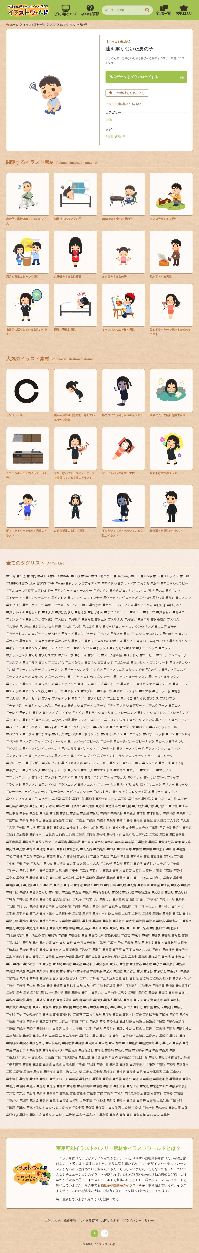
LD (158, 576)
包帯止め (115, 834)
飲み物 (163, 1107)
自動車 (69, 1043)
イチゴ (117, 590)
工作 (39, 885)
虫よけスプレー (20, 1057)
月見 (178, 935)
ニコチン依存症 (118, 720)
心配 (118, 892)
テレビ (13, 712)
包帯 (102, 834)
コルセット (141, 662)
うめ (171, 597)
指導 (118, 913)
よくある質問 (88, 1220)
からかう (64, 641)
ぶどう (78, 755)
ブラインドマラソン (114, 755)
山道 (179, 878)
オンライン (16, 619)
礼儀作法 (126, 1007)
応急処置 (144, 892)
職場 (55, 1036)
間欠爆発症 (135, 1093)
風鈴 (22, 1107)
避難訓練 (86, 1086)
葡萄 (111, 1050)
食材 (138, 1107)
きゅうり (102, 648)
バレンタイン (113, 734)
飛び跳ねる (37, 1107)
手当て (179, 906)
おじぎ (161, 605)
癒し (32, 1000)
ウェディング (115, 597)
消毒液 (97, 971)
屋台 (122, 878)
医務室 (143, 834)
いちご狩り (146, 590)
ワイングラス (18, 799)
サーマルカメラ (78, 669)
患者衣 (120, 899)
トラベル (94, 712)
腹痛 (25, 1043)
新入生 (57, 928)
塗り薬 (138, 856)
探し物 (13, 921)
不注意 (79, 799)
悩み (132, 899)
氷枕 (167, 957)
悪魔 (12, 906)
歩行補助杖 (16, 957)
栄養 (130, 942)
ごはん (92, 662)
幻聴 (123, 885)
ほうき (179, 763)
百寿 (129, 1000)
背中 (118, 1036)
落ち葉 (72, 1050)
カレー (92, 641)
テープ (101, 705)
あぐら (144, 583)
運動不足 (162, 1079)
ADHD (44, 576)
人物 (109, 119)
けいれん (132, 655)
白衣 (119, 1000)
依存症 (13, 820)
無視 (22, 985)
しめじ (91, 676)
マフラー (149, 770)
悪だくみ (168, 899)
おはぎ (82, 612)
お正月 (102, 619)
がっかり (54, 633)
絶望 (12, 1028)
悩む (142, 899)
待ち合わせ (103, 892)
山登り (157, 878)
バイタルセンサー (79, 727)
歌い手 (86, 949)
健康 (92, 820)
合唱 (52, 849)
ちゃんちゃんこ (42, 705)
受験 (22, 849)
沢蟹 (48, 964)
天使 (73, 863)
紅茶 (75, 1021)
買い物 (64, 1071)
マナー (134, 770)
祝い (160, 1007)
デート (88, 705)
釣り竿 (54, 1093)
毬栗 (81, 957)
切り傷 (166, 827)
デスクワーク (158, 705)
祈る (139, 1007)
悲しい (23, 906)
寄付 (179, 870)
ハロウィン (134, 734)
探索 (35, 921)
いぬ (161, 590)
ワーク (159, 791)
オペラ (137, 612)
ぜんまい (15, 698)
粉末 (12, 1021)
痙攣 (174, 992)
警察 (172, 1064)
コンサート (160, 662)
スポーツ (106, 691)
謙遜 (152, 1064)
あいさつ (74, 583)
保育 (25, 820)
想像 (35, 906)
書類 (167, 935)
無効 (12, 985)
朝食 (28, 942)
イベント (174, 590)
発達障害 (65, 1000)
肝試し (86, 1036)
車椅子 (13, 1079)
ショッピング (67, 684)
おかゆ (96, 605)
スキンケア (147, 684)
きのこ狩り (160, 641)
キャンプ (34, 648)
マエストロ (104, 770)
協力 (144, 842)
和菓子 (160, 849)
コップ (46, 662)
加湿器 (23, 834)
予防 (35, 806)
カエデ (162, 626)
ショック (48, 684)
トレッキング (179, 712)
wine (61, 583)
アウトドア (128, 583)
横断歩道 (72, 949)
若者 (178, 1043)
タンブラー (170, 698)
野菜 (22, 1093)
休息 (45, 813)
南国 (154, 842)
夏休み (158, 856)
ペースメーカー (97, 763)
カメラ (13, 641)
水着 (144, 957)
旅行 (115, 928)
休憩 (55, 813)
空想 (79, 1014)
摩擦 (68, 921)
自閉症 (116, 1043)
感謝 (78, 906)
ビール (163, 741)
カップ (68, 633)
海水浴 (84, 971)
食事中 (103, 1107)
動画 (72, 834)
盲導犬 (13, 1007)
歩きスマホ (143, 949)
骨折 (72, 1115)
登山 (79, 1000)
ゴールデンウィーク (173, 655)
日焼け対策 (16, 935)
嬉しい (151, 863)
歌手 (98, 949)
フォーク (63, 755)
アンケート (65, 590)
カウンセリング (143, 626)
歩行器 (170, 949)
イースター (84, 590)
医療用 (30, 842)
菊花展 (37, 1050)
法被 (79, 964)
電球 (55, 1100)
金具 (32, 1093)
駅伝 (25, 1115)
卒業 (121, 842)
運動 (149, 1079)
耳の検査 (125, 1028)
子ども (164, 863)
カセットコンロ (20, 633)
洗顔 (182, 964)
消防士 (131, 971)
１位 (22, 576)
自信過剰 (55, 1043)
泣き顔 (103, 964)
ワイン (172, 791)
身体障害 (156, 1071)
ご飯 (12, 669)
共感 (32, 827)
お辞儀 (56, 626)
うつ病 (159, 597)
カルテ (79, 641)
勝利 (82, 834)
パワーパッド (155, 734)
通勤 (98, 1079)
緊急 (22, 1028)
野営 (12, 1093)
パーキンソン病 (143, 720)
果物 (113, 942)
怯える (47, 899)
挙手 (128, 913)
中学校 (149, 799)
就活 (102, 878)
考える (110, 1028)
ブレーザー (16, 763)
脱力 (175, 1036)
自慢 (81, 1043)
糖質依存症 (50, 1021)
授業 (168, 913)
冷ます (74, 827)
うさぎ (133, 597)
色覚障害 (148, 1043)
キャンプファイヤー (59, 648)
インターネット (39, 597)
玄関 (36, 992)
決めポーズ (34, 964)
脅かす (153, 1036)
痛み (12, 1000)
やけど (151, 777)
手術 (12, 913)
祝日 (170, 1007)
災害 (96, 978)
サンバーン (58, 676)
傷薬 (139, 820)
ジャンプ (15, 684)
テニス (176, 705)
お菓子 (13, 626)
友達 (188, 842)
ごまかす (107, 662)
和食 (172, 849)
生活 (60, 992)
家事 (129, 870)
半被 (101, 842)
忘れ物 (129, 892)
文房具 (33, 928)
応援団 (159, 892)
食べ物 (66, 1107)
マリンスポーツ (20, 777)
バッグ (59, 734)
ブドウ (91, 755)
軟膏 (25, 1079)
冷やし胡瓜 (90, 827)
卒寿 (111, 842)
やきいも (136, 777)
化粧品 (130, 834)
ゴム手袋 (123, 662)
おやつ (180, 612)
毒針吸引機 (66, 957)
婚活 (139, 863)
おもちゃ (165, 612)
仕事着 (13, 813)
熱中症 (91, 985)
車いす (177, 1071)
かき (174, 626)
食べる (53, 1107)
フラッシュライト (144, 755)
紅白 (65, 1021)
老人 (99, 1028)
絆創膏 (127, 1021)
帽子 (90, 885)
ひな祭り (70, 748)
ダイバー (80, 698)
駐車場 (37, 1115)
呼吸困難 (125, 849)
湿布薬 (13, 978)
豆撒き (184, 1064)
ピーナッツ (146, 741)
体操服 (117, 813)
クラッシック (148, 648)
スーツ (85, 684)
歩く (158, 949)
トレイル (146, 712)
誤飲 (125, 1064)
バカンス (102, 727)
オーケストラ (34, 605)
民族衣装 (94, 957)
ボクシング (33, 770)
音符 (143, 1100)
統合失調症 (177, 1021)
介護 (151, 806)
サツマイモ (136, 669)
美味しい (45, 1028)
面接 (112, 1100)
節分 (165, 1014)
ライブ (174, 777)
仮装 (25, 813)
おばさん (97, 612)
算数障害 (152, 1014)
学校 (25, 870)
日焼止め (34, 935)
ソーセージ (33, 698)
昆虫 (64, 935)
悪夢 (181, 899)
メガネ (52, 777)
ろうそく (121, 791)
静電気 (87, 1100)
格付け (149, 942)
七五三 (46, 799)
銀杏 (93, 1093)
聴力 (172, 1028)
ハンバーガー (57, 741)
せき (178, 691)
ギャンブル (84, 648)
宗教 (85, 870)
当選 (78, 892)
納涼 (95, 1021)
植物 (25, 949)
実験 (108, 870)
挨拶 (138, 913)
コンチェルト (181, 662)
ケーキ (82, 655)
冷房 (132, 827)
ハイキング (55, 727)
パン (171, 734)
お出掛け (34, 619)
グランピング (18, 655)
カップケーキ (86, 633)
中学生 (162, 799)
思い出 (23, 899)
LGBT (187, 576)
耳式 (139, 1028)
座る (177, 885)
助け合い (38, 834)
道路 (22, 1086)
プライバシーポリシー (138, 1220)
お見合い (41, 626)
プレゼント (52, 763)
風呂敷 (164, 1100)
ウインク (76, 597)
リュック (155, 784)
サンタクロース (20, 676)
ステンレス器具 (36, 691)
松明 (80, 942)
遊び (129, 1079)
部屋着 (121, 1086)
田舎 (77, 992)
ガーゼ (110, 626)
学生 (35, 870)
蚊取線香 (71, 1057)
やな (163, 777)
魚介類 (141, 1115)
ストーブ (57, 691)
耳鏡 (149, 1028)
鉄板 (66, 1093)
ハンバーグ (78, 741)
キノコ (131, 641)
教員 (142, 921)
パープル (15, 727)
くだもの (118, 648)
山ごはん (142, 878)
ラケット (15, 784)
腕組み (13, 1043)
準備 (35, 978)
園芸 (106, 856)
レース (42, 791)
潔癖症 (47, 978)
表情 (108, 1057)
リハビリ (125, 784)
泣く (115, 964)
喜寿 (29, 856)
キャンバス (16, 648)
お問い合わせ (110, 1220)
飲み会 (149, 1107)
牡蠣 (171, 985)
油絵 (59, 964)
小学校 (57, 878)
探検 (25, 921)
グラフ (166, 648)
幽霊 (157, 885)
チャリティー (18, 705)
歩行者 (183, 949)
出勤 (155, 827)
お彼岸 (75, 619)
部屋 (109, 1086)
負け (29, 1071)
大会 (49, 863)
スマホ (146, 691)
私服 (12, 1014)
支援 (88, 921)
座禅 (187, 885)
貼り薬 (77, 1071)
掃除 (158, 913)
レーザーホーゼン (21, 791)
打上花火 (48, 913)
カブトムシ (134, 633)
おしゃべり (16, 612)
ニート (98, 720)
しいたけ (76, 676)
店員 (167, 885)
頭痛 (153, 1100)
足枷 (143, 1071)
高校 (82, 1115)
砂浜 (96, 1007)
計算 (38, 1064)
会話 (76, 813)
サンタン (41, 676)
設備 (82, 1064)
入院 (12, 827)
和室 (139, 849)
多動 (12, 863)
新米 (98, 928)
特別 (12, 992)
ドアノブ (51, 712)
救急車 (120, 921)
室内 (118, 870)
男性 (134, 992)
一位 (34, 799)
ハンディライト (33, 741)
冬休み (61, 827)
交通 (101, 806)
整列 (12, 928)
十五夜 (89, 842)
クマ (132, 648)
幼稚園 (145, 885)
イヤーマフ (16, 597)
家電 (159, 870)
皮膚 (160, 1000)
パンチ (13, 741)
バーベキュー (34, 727)
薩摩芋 (139, 1050)
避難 (73, 1086)
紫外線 (114, 1021)
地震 (126, 856)
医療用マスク (47, 842)
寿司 (45, 878)
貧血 (39, 1071)
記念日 (70, 1064)
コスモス (31, 662)
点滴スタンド (162, 978)
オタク (49, 612)
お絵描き (160, 619)
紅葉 (85, 1021)
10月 (12, 576)
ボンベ (75, 770)
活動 (32, 971)
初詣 (188, 827)
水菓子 (156, 957)
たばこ (114, 698)
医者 (64, 842)
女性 (119, 863)
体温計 (131, 813)
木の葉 (47, 942)
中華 (174, 799)
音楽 (132, 1100)
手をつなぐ (149, 906)
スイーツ (113, 684)
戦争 (115, 906)
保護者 (60, 820)
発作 (42, 1000)
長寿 (110, 1093)
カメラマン (30, 641)
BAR (66, 576)
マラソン (165, 770)
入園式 (161, 820)
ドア (38, 712)
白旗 (99, 1000)
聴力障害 (15, 1036)
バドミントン (90, 734)
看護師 (26, 1007)
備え (122, 820)
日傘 (132, 928)
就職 (112, 878)
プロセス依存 (73, 763)
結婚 (139, 1021)
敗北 (132, 921)
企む (35, 813)
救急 (108, 921)
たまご (128, 698)
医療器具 (178, 834)
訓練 (48, 1064)
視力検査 (167, 1057)
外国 (180, 856)
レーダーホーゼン (63, 791)
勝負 (92, 834)
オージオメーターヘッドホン (68, 605)
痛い (185, 992)
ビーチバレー (125, 741)
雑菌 (25, 1100)
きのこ (144, 641)
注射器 (137, 964)
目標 (177, 1000)
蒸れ (121, 1050)
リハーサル (107, 784)
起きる (110, 1071)
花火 (168, 1043)
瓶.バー (48, 992)
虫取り (39, 1057)
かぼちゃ (171, 633)
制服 (12, 834)
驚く (62, 1115)
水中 (134, 957)
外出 (170, 856)
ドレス (161, 712)
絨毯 (162, 1021)
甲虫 (87, 992)
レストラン (104, 791)
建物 (25, 892)
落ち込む (87, 1050)
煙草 (59, 985)
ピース (94, 741)
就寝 (92, 878)
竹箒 (108, 1014)
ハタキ (30, 734)
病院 (164, 992)
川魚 (29, 885)
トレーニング (127, 712)
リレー (170, 784)
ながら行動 (62, 720)
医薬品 (75, 842)
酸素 (146, 1086)
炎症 (136, 978)
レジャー (86, 791)
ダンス (154, 698)
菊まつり (22, 1050)
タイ (48, 698)
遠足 (52, 1086)
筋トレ (130, 1014)
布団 (49, 885)
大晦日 (61, 863)
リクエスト (88, 784)
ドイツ (66, 712)
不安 (68, 799)
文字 (22, 928)
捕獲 (148, 913)
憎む (88, 906)
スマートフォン (127, 691)
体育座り (156, 813)
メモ (80, 777)
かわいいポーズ (111, 641)
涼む (150, 971)
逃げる (86, 1079)
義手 (89, 1028)
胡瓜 (142, 1036)
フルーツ (167, 755)
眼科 (59, 1007)
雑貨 (35, 1100)
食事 (91, 1107)
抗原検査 (65, 913)
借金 (82, 820)
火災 (76, 978)
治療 (69, 964)
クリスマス (49, 655)
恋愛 (59, 899)
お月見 (89, 619)
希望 (59, 885)
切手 (178, 827)
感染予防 (48, 906)
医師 (155, 834)
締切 (32, 1028)
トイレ (79, 712)
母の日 (40, 957)
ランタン (31, 784)
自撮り (93, 1043)
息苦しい (92, 899)
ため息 (141, 698)
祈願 (150, 1007)
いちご (130, 590)
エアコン (184, 597)
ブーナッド (107, 748)
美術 (79, 1028)
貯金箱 (51, 1071)
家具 (139, 870)
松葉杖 (91, 942)
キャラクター (181, 641)
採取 (178, 913)
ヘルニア (151, 763)
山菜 (169, 878)
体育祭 (170, 813)
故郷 (98, 921)
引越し (56, 892)
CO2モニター (103, 576)
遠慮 (42, 1086)
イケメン (102, 590)
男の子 (121, 136)
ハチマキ (44, 734)
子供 (176, 863)
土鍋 (116, 856)
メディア (67, 777)
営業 (52, 856)
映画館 (75, 935)
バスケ (143, 727)
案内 (160, 942)
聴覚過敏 (41, 1036)
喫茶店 (40, 856)
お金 (78, 626)
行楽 (97, 1057)
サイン (97, 669)
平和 (100, 885)
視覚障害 (15, 1064)
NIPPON (15, 583)
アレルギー (45, 590)
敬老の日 (175, 921)
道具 (12, 1086)
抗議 (78, 913)
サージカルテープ (31, 669)
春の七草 (97, 935)
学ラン (13, 870)
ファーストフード (131, 748)
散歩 (162, 921)
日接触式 (159, 928)
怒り (171, 892)
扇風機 (126, 906)
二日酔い (75, 806)
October (30, 583)
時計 (137, 935)
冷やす (107, 827)
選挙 (62, 1086)
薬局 (165, 1050)
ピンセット (88, 748)
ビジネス (15, 748)
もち (110, 777)
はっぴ (72, 734)
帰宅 (80, 885)
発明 (52, 1000)
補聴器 (126, 1057)
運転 (188, 1079)
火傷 (66, 978)
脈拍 (165, 1036)
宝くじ (96, 870)
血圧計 (86, 1057)
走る (89, 1071)
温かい (174, 971)
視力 (154, 1057)
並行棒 (135, 799)
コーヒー (149, 655)
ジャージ (106, 676)
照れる (71, 985)
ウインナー (94, 597)
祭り (180, 1007)
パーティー (182, 720)
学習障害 (48, 870)
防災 (160, 1093)
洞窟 (12, 971)
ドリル (109, 712)
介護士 (163, 806)
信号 (72, 820)
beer (87, 576)
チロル (75, 705)
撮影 (78, 921)
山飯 (12, 885)
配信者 (134, 1086)
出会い (143, 827)
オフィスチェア (118, 612)
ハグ (115, 727)
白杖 (109, 1000)
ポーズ (166, 763)
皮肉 (139, 1000)
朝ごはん (15, 942)
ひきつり (177, 741)
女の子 (107, 863)
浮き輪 (44, 971)
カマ (185, 633)
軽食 (35, 1079)
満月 (25, 978)
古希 (32, 849)
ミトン (39, 777)
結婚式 (150, 1021)
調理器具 (139, 1064)
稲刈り (67, 1014)
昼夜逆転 (114, 935)
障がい (13, 1100)
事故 (62, 806)
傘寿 (112, 820)
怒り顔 (182, 892)
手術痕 (23, 913)
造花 (118, 1079)
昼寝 (127, 935)
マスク (121, 770)
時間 (147, 935)
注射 (125, 964)
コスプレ (15, 662)
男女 (124, 992)
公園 (22, 827)
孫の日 (63, 870)
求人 (188, 957)
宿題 (169, 870)
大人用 (37, 863)
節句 (175, 1014)
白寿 (89, 1000)
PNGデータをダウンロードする (133, 77)
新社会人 (85, 928)
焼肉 (42, 985)
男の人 (99, 992)
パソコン (15, 734)
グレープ (67, 655)
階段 (180, 1093)
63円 (33, 576)
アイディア (92, 583)
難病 (45, 1100)
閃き (120, 1093)
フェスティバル (42, 755)
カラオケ (48, 641)
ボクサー (15, 770)
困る (96, 856)
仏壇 (174, 806)
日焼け (173, 928)
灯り (86, 978)
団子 (62, 856)
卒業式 (132, 842)
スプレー (90, 691)
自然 (104, 1043)
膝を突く (38, 1043)
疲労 (144, 992)
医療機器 (15, 842)
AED (56, 576)
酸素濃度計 (180, 1086)
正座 (118, 949)
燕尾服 (159, 985)
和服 (149, 849)
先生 (150, 820)
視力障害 (184, 1057)
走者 (99, 1071)
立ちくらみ (93, 1014)
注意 (149, 964)
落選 (101, 1050)
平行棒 (111, 885)
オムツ (150, 612)
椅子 (184, 942)
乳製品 (13, 806)
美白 (69, 1028)
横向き (57, 949)
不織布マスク (107, 799)
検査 (45, 949)
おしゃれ (34, 612)
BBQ (76, 576)
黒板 (167, 1115)
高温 (105, 1115)
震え (66, 1100)
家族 (149, 870)
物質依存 (184, 985)
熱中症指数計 (128, 985)
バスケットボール (164, 727)
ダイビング (98, 698)
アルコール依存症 (21, 590)
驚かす (50, 1115)
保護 (48, 820)
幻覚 (133, 885)
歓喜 (108, 949)
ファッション (157, 748)
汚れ (19, 964)
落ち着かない (54, 1050)
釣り (42, 1093)
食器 (128, 1107)
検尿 (35, 949)
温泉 (186, 971)
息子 (79, 899)
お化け (49, 619)
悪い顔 (153, 899)
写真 (42, 827)
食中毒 (79, 1107)
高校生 (93, 1115)
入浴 (186, 820)
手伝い (166, 906)
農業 (75, 1079)
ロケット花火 (141, 791)
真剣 (38, 1007)
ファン (175, 748)
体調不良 (185, 813)
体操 (106, 813)
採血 (188, 913)
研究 (106, 1007)
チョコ (61, 705)
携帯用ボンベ (51, 921)
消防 (119, 971)
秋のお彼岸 (34, 1014)
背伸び (130, 1036)
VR (52, 583)
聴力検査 (185, 1028)
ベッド (117, 763)
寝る (12, 878)
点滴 (146, 978)
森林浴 (172, 942)
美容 (59, 1028)
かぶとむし (153, 633)
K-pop (147, 576)
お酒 (68, 626)
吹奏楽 (100, 849)
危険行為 (167, 842)
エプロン (15, 605)
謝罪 (162, 1064)
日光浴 (144, 928)
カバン (104, 633)
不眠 (91, 799)
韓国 (122, 1100)
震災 (76, 1100)
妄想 (129, 863)
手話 (35, 913)
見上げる (141, 1057)
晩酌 (157, 935)
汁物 (178, 957)
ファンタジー (18, 755)
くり (34, 655)
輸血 (45, 1079)
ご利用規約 (53, 1220)
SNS (43, 583)
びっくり (54, 748)
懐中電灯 (101, 906)
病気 (154, 992)
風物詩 (177, 1100)
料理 (45, 928)
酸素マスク (160, 1086)
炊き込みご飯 (112, 978)
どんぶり (44, 720)
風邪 (12, 1107)
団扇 (73, 856)
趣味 (132, 1071)
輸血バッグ (60, 1079)
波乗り (90, 964)
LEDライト (171, 576)
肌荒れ (73, 1036)
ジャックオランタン (165, 676)
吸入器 (87, 849)
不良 (124, 799)
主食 (184, 799)
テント (26, 712)
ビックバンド (34, 748)
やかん (121, 777)
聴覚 (28, 1036)
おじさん (176, 605)
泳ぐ (159, 964)
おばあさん (65, 612)
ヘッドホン (133, 763)
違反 (32, 1086)
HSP (136, 576)
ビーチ (107, 741)
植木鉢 (13, 949)
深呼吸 (161, 971)
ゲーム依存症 (113, 655)
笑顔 (118, 1014)
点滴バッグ (183, 978)
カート (123, 626)
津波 (22, 971)
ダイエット (62, 698)
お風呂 (89, 626)
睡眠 (79, 1007)
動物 (62, 834)
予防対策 (48, 806)
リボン (140, 784)
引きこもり (40, 892)
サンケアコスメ (175, 669)
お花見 (174, 619)
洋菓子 (170, 964)
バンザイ (184, 734)
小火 (82, 878)
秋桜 (48, 1014)
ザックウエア (115, 669)
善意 (182, 849)
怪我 (110, 136)
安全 (75, 870)
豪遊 (19, 1071)
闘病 (150, 1093)
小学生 (70, 878)
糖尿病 (33, 1021)
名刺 (62, 849)
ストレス (73, 691)
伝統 (96, 813)
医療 (165, 834)
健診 (102, 820)
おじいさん (145, 605)
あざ (156, 583)
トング (30, 720)
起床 (122, 1071)
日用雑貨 (51, 935)
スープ (98, 684)
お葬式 (26, 626)
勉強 (52, 834)
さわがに (154, 669)
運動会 (177, 1079)
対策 (35, 878)
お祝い (131, 619)
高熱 (115, 1115)
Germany (122, 576)
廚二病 (13, 892)
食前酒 (116, 1107)
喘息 (19, 856)
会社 (66, 813)
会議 (86, 813)
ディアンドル (119, 705)
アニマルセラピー (175, 583)
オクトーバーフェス (119, 605)
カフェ (117, 633)
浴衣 (55, 971)
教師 (152, 921)
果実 (103, 942)
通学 (108, 1079)
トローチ (15, 720)
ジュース (31, 684)
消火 (109, 971)
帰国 (69, 885)
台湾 (42, 849)
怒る (12, 899)
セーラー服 (163, 691)
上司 (58, 799)
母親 (52, 957)
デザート (139, 705)
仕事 (185, 806)
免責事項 (70, 1220)
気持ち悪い (112, 957)
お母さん (117, 619)
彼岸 (88, 892)
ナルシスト (82, 720)
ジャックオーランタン (131, 676)
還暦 (99, 1086)
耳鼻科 (160, 1028)
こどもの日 (76, 662)
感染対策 (65, 906)
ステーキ (165, 684)
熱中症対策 (107, 985)
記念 (59, 1064)
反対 (12, 849)
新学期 (70, 928)
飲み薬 (176, 1107)
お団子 (62, 619)
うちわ (146, 597)
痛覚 (22, 1000)
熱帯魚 (146, 985)
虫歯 (51, 1057)
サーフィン (55, 669)
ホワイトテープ (55, 770)
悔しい (107, 899)
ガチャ (39, 633)
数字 (188, 921)
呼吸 (112, 849)
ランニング (69, 784)
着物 (69, 1007)
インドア (60, 597)
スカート (129, 684)
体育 (143, 813)
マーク (88, 770)
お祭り (145, 619)
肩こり (107, 1036)
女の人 (94, 863)
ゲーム (95, 655)
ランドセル (49, 784)
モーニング (95, 777)
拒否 (88, 913)
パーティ (164, 720)
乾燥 (25, 806)
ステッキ (15, 691)
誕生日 (103, 1064)
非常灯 (100, 1100)
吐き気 (74, 849)
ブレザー (34, 763)
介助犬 (139, 806)
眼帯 (48, 1007)
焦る (32, 985)
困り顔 (84, 856)
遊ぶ (139, 1079)
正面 (129, 949)
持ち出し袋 (103, 913)
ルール (183, 784)
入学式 (174, 820)
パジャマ (128, 727)
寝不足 (23, 878)
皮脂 (150, 1000)
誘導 (115, 1064)
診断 (92, 1064)
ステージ (181, 684)
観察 (28, 1064)
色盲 (135, 1043)
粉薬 (22, 1021)
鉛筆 (83, 1093)
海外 (73, 971)
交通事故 (114, 806)
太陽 (83, 863)
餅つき (13, 1115)
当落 (68, 892)
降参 (170, 1093)
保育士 (37, 820)
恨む (69, 899)
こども (59, 662)
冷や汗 (120, 827)
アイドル (110, 583)
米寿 (185, 1014)
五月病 (89, 806)
